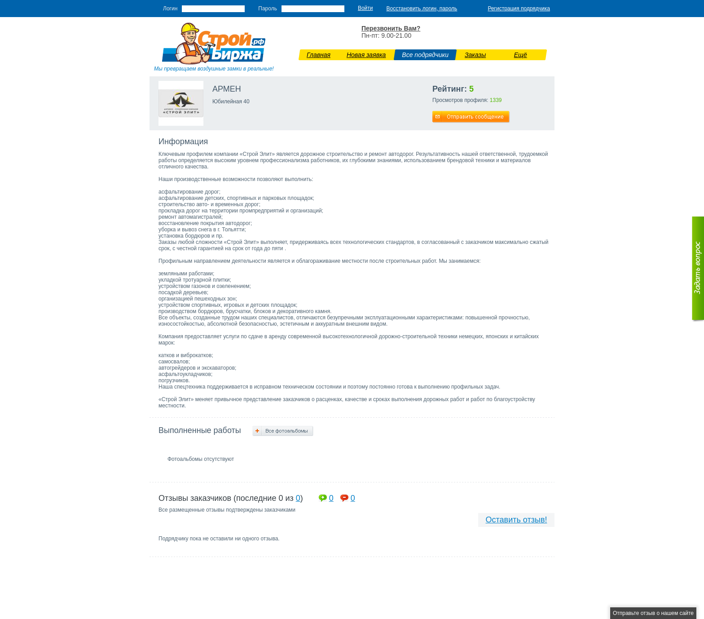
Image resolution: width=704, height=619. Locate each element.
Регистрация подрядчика (519, 8)
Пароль (267, 8)
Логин (170, 8)
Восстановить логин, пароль (422, 8)
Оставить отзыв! (516, 519)
